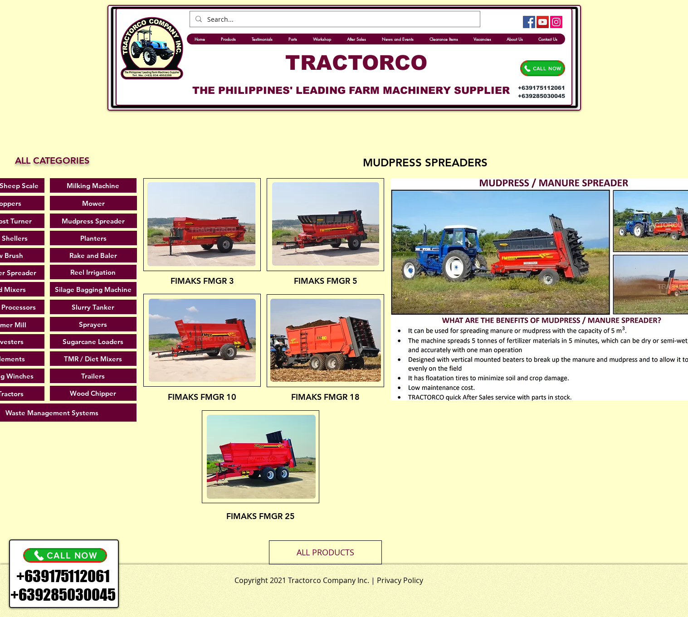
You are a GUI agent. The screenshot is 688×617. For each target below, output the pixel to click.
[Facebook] (529, 22)
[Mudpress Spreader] (93, 221)
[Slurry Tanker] (93, 307)
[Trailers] (93, 376)
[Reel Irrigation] (93, 272)
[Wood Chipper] (93, 393)
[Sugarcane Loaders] (93, 341)
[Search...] (334, 19)
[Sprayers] (93, 324)
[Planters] (93, 238)
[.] (365, 578)
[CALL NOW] (542, 68)
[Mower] (93, 203)
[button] (325, 552)
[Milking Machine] (93, 185)
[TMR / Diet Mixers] (93, 358)
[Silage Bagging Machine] (93, 289)
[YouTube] (543, 22)
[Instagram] (556, 22)
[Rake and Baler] (93, 255)
